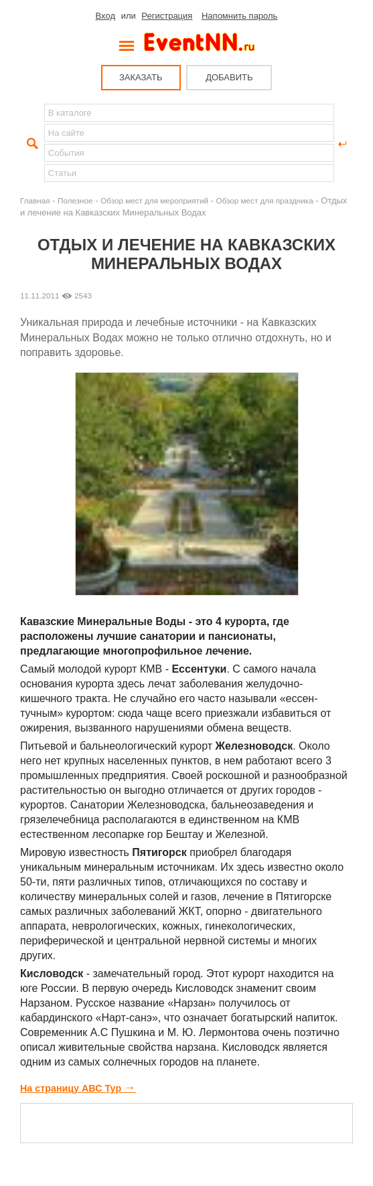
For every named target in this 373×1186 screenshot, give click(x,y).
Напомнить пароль (239, 16)
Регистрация (166, 16)
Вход (105, 16)
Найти (30, 144)
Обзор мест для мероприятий (154, 200)
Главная (35, 200)
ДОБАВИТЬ (229, 77)
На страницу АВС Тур (78, 1088)
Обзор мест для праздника (264, 200)
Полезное (75, 200)
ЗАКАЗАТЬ (141, 77)
